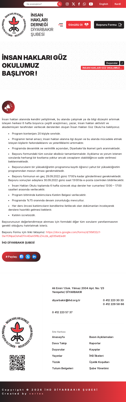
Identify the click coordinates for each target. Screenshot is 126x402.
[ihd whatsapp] (84, 4)
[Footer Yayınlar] (69, 356)
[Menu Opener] (60, 24)
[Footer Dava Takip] (69, 343)
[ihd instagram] (67, 4)
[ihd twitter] (73, 4)
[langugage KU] (118, 3)
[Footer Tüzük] (69, 362)
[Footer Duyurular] (69, 349)
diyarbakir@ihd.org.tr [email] (66, 300)
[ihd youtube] (91, 4)
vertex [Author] (36, 393)
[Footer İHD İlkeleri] (106, 356)
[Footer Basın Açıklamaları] (106, 337)
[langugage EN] (103, 3)
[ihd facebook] (79, 4)
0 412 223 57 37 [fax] (62, 312)
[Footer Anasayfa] (69, 337)
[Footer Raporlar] (106, 343)
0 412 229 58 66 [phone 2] (113, 304)
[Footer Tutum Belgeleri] (69, 368)
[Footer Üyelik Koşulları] (106, 362)
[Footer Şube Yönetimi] (106, 368)
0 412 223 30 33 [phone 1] (113, 300)
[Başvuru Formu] (109, 25)
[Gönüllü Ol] (78, 25)
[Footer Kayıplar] (106, 349)
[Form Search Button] (59, 4)
